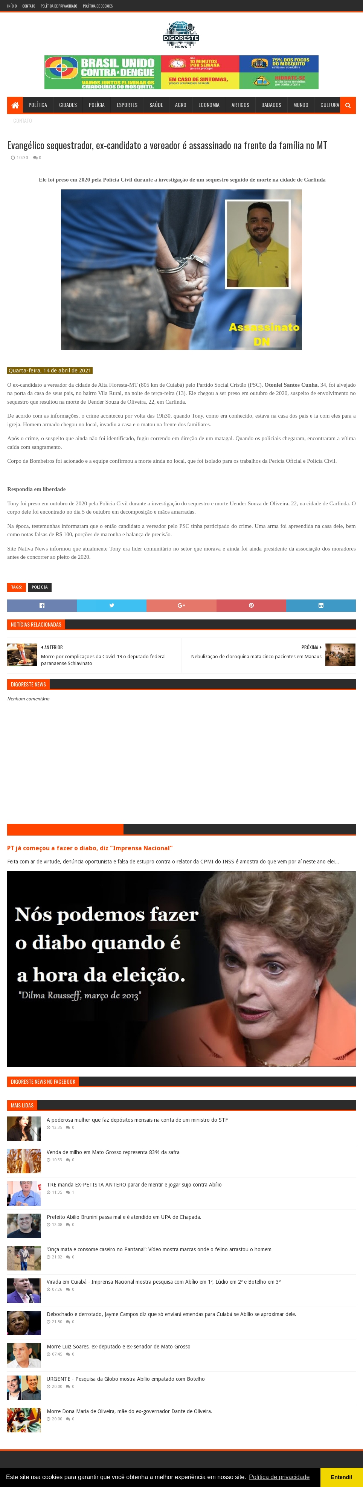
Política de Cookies (98, 6)
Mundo (300, 104)
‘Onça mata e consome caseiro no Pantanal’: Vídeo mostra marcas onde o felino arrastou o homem (159, 1249)
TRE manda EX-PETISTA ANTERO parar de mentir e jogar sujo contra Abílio (134, 1185)
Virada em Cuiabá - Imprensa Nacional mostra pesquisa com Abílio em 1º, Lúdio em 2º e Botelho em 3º (164, 1282)
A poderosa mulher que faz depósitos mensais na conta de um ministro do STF (137, 1120)
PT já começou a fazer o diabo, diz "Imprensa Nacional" (90, 848)
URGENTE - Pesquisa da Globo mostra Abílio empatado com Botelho (126, 1379)
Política (38, 104)
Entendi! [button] (342, 1477)
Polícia (97, 104)
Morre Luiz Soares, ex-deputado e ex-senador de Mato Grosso (119, 1347)
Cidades (68, 104)
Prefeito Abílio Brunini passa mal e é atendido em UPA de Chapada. (124, 1217)
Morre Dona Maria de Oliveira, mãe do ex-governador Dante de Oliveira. (129, 1411)
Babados (271, 104)
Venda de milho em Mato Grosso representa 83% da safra (113, 1152)
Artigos (240, 104)
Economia (209, 104)
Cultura (329, 104)
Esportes (127, 104)
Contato (28, 6)
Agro (180, 104)
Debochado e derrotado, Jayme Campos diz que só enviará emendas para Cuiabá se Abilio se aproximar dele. (171, 1314)
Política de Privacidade (59, 6)
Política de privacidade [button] (279, 1477)
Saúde (156, 104)
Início (12, 6)
